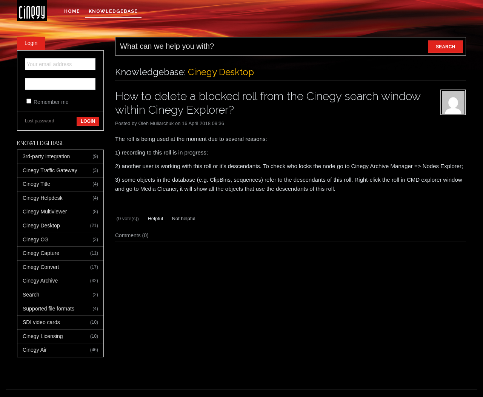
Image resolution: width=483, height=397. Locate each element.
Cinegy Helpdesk (60, 198)
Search (60, 295)
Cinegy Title (60, 184)
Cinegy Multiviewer (60, 212)
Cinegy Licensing (60, 336)
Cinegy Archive (60, 281)
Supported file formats (60, 309)
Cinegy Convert (60, 267)
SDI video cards (60, 322)
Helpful (154, 218)
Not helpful (183, 218)
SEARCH (445, 46)
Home (72, 11)
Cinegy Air (60, 350)
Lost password (39, 121)
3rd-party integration (60, 157)
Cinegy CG (60, 240)
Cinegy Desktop (60, 226)
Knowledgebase (113, 11)
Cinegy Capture (60, 253)
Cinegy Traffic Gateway (60, 171)
